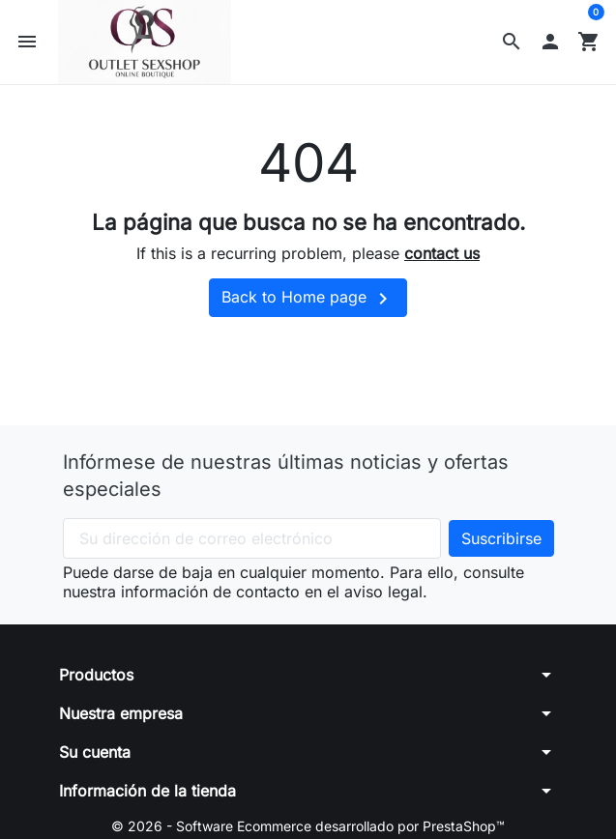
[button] (511, 41)
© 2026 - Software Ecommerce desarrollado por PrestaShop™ (308, 826)
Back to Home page (308, 298)
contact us (442, 253)
